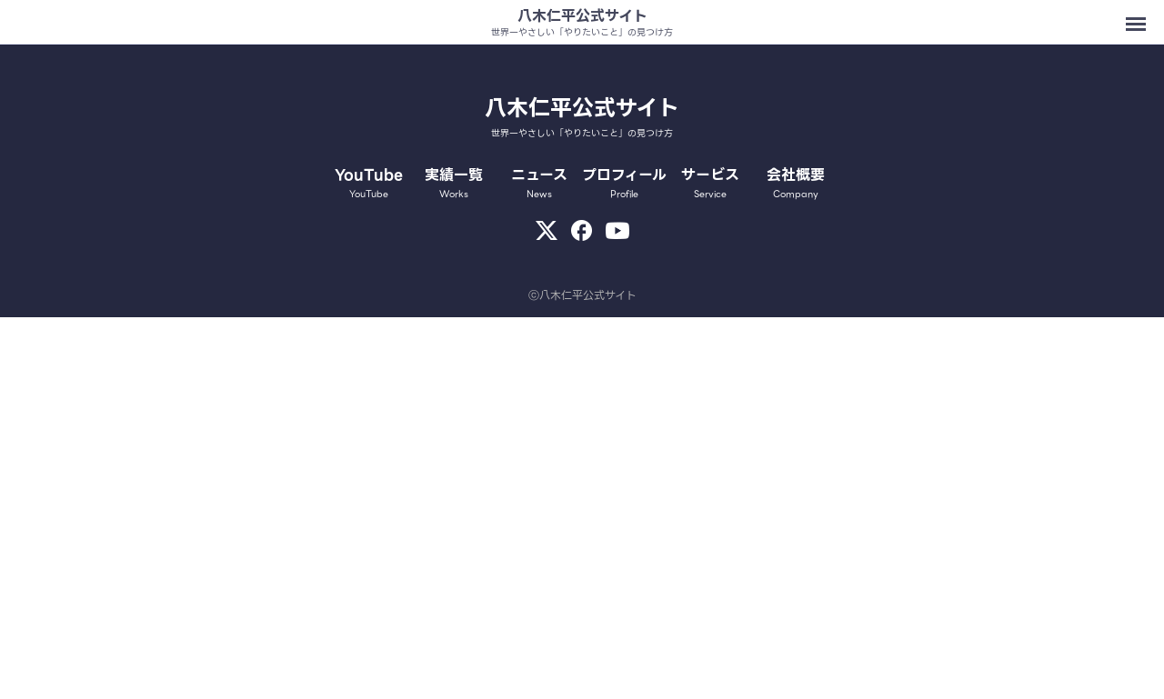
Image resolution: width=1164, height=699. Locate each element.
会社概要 (795, 183)
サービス (710, 183)
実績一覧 (454, 183)
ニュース (539, 183)
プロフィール (624, 183)
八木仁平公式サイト (582, 16)
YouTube (369, 183)
